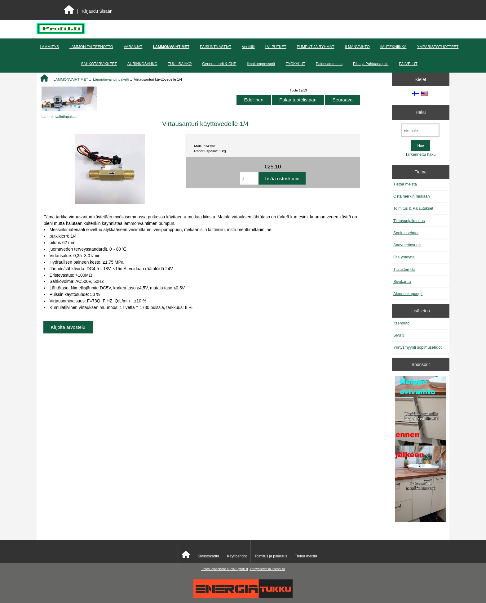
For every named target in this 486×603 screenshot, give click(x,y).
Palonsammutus (329, 64)
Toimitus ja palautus (270, 556)
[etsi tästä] (420, 130)
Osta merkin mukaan (411, 196)
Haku (421, 112)
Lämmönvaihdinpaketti (111, 79)
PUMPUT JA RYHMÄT (315, 47)
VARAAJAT (133, 47)
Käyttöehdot (237, 556)
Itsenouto (401, 323)
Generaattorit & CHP (219, 64)
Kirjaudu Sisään (97, 11)
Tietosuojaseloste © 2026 (219, 569)
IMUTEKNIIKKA (393, 47)
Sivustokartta (208, 556)
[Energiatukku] (243, 597)
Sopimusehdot (406, 232)
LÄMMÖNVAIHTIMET (70, 79)
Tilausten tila (404, 269)
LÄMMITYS (49, 47)
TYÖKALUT (295, 64)
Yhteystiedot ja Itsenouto (267, 569)
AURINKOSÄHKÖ (142, 64)
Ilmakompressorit (261, 64)
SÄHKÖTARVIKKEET (99, 64)
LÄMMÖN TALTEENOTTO (91, 47)
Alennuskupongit (407, 293)
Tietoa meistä (405, 184)
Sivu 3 (398, 335)
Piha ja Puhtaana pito (370, 64)
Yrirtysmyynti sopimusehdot (417, 347)
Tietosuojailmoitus (409, 220)
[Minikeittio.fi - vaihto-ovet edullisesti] (420, 450)
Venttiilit (248, 47)
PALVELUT (408, 64)
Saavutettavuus (407, 245)
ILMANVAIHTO (357, 47)
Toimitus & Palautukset (413, 208)
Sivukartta (402, 281)
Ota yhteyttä (404, 257)
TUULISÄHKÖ (180, 64)
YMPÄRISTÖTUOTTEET (437, 47)
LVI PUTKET (275, 47)
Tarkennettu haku (420, 154)
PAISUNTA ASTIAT (215, 47)
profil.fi (243, 569)
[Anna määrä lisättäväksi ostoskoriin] (249, 178)
